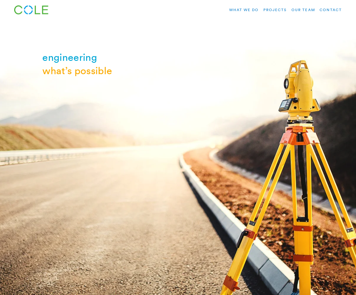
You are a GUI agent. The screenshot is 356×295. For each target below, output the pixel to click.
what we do (244, 10)
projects (275, 10)
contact (331, 10)
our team (303, 10)
